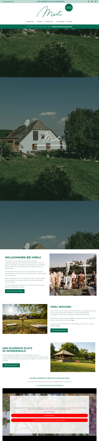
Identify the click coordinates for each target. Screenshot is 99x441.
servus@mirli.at (9, 1)
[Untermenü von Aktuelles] (53, 21)
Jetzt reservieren (59, 330)
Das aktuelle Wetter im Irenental (51, 385)
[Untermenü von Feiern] (42, 21)
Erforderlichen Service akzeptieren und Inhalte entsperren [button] (49, 420)
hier (58, 325)
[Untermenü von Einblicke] (34, 21)
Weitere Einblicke (11, 365)
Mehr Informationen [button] (49, 411)
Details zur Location (15, 291)
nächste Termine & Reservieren (62, 26)
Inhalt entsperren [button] (49, 415)
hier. (72, 320)
